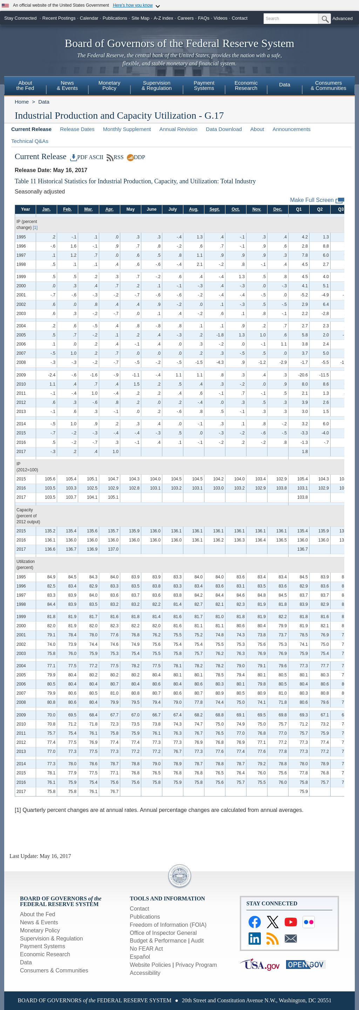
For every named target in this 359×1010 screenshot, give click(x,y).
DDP (136, 157)
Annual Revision (178, 129)
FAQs (204, 18)
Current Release (31, 129)
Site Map (140, 18)
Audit (197, 941)
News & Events (39, 922)
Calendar (89, 18)
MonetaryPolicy (110, 85)
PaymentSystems (204, 85)
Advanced (342, 18)
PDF (79, 157)
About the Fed (37, 914)
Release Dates (77, 129)
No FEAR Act (146, 949)
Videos (221, 18)
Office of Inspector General (163, 933)
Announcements (291, 129)
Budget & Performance (158, 941)
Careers (185, 18)
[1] (35, 227)
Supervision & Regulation (51, 939)
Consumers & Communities (54, 970)
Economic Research (45, 954)
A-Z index (163, 18)
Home (22, 102)
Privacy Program (196, 965)
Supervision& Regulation (157, 85)
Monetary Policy (40, 930)
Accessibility (145, 973)
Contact (240, 18)
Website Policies (150, 965)
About (257, 129)
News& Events (67, 85)
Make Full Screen (317, 200)
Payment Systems (42, 946)
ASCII (96, 157)
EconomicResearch (246, 85)
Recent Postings (59, 18)
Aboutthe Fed (25, 85)
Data (284, 84)
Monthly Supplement (127, 129)
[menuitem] (25, 86)
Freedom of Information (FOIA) (168, 925)
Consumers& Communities (328, 85)
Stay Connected (20, 18)
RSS (115, 157)
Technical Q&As (29, 141)
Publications (115, 18)
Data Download (224, 129)
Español (140, 957)
